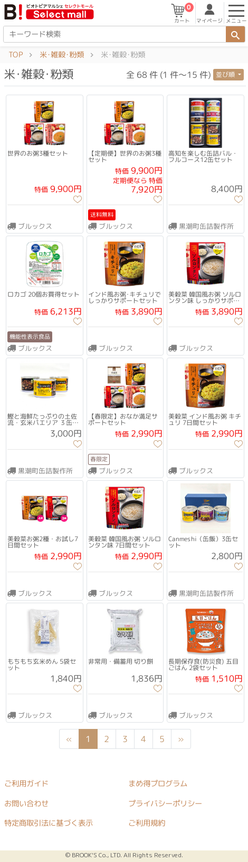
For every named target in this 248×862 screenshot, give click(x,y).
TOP (15, 54)
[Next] (181, 739)
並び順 (226, 74)
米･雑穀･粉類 (62, 54)
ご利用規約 (146, 823)
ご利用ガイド (26, 783)
